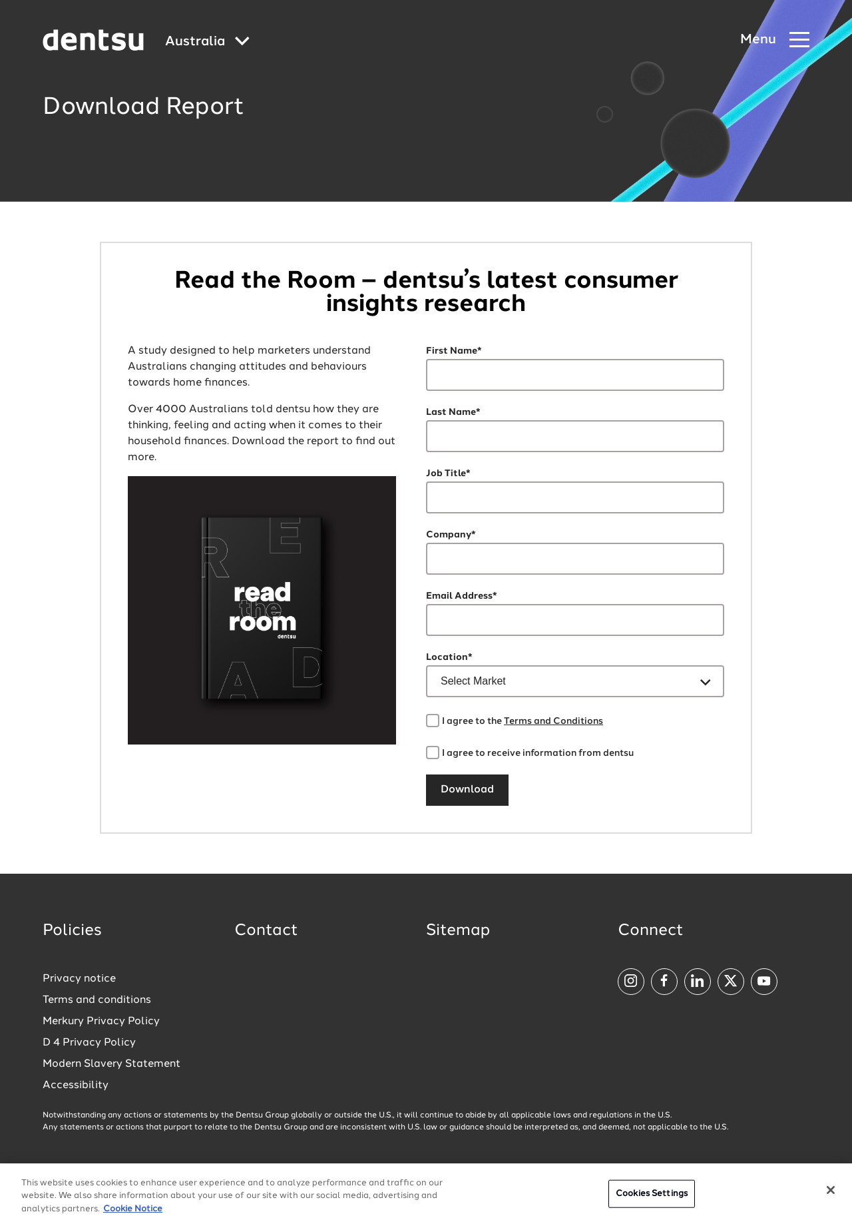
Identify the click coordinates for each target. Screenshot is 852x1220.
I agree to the (522, 721)
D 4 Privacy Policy (89, 1043)
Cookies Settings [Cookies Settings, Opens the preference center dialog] (652, 1199)
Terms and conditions (97, 1000)
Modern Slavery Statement (111, 1064)
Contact (266, 931)
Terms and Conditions (553, 721)
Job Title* (448, 473)
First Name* (454, 351)
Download (467, 789)
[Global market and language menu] (207, 42)
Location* (449, 657)
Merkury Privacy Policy (101, 1021)
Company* (451, 534)
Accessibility (75, 1085)
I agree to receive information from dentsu (538, 753)
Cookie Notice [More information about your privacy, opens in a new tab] (132, 1214)
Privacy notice (79, 979)
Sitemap (458, 931)
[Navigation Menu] (774, 40)
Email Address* (461, 596)
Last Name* (453, 412)
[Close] (830, 1195)
